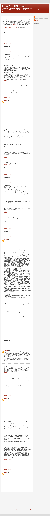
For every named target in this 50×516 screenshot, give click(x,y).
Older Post (29, 509)
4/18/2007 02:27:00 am (7, 147)
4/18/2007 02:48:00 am (7, 157)
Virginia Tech (12, 28)
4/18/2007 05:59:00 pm (7, 203)
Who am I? (6, 100)
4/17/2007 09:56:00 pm (7, 43)
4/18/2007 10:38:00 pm (7, 236)
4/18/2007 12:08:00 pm (7, 174)
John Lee (36, 17)
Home (17, 509)
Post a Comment (5, 489)
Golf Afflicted (37, 16)
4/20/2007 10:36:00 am (7, 347)
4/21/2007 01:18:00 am (7, 487)
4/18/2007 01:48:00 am (7, 97)
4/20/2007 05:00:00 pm (7, 442)
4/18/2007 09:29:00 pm (7, 228)
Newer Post (4, 509)
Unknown (36, 20)
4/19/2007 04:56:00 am (7, 337)
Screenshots (14, 24)
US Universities (6, 28)
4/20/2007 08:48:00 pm (7, 469)
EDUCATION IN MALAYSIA (13, 6)
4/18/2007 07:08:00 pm (7, 212)
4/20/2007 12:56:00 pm (7, 372)
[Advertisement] (17, 500)
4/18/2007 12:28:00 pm (7, 182)
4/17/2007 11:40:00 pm (7, 80)
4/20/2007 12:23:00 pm (7, 361)
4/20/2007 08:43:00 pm (7, 459)
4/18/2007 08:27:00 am (7, 164)
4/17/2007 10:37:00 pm (7, 51)
